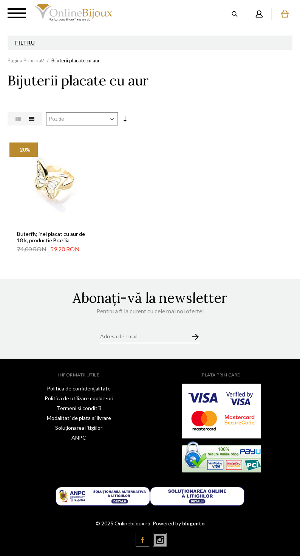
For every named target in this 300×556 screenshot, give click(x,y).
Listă (32, 118)
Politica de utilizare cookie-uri (79, 398)
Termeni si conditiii (79, 408)
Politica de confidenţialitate (79, 388)
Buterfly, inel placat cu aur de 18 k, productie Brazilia (51, 237)
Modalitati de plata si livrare (79, 418)
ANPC (78, 437)
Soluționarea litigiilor (78, 427)
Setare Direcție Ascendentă (125, 120)
